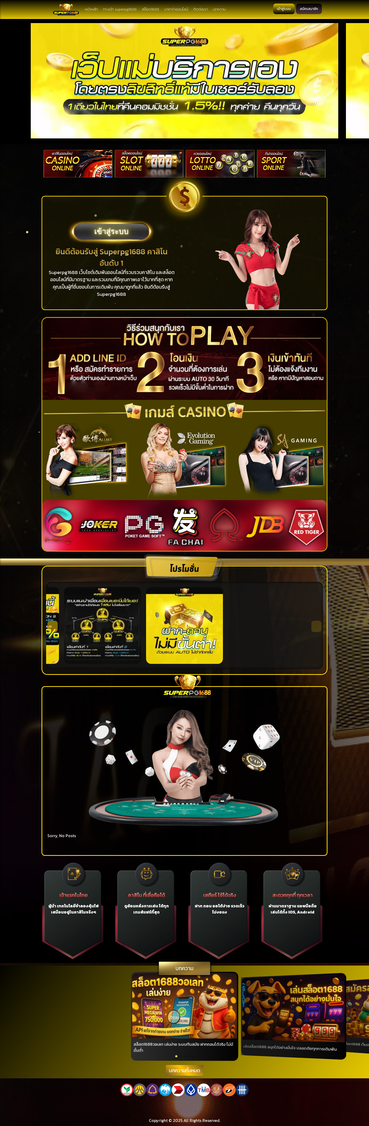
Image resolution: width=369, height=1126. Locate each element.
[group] (184, 1016)
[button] (52, 626)
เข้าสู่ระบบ (282, 9)
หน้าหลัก (92, 9)
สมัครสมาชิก (308, 9)
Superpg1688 (63, 272)
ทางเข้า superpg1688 (120, 9)
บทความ (220, 9)
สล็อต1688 (151, 9)
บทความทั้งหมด (184, 1070)
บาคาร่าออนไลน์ (177, 9)
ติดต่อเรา (201, 9)
